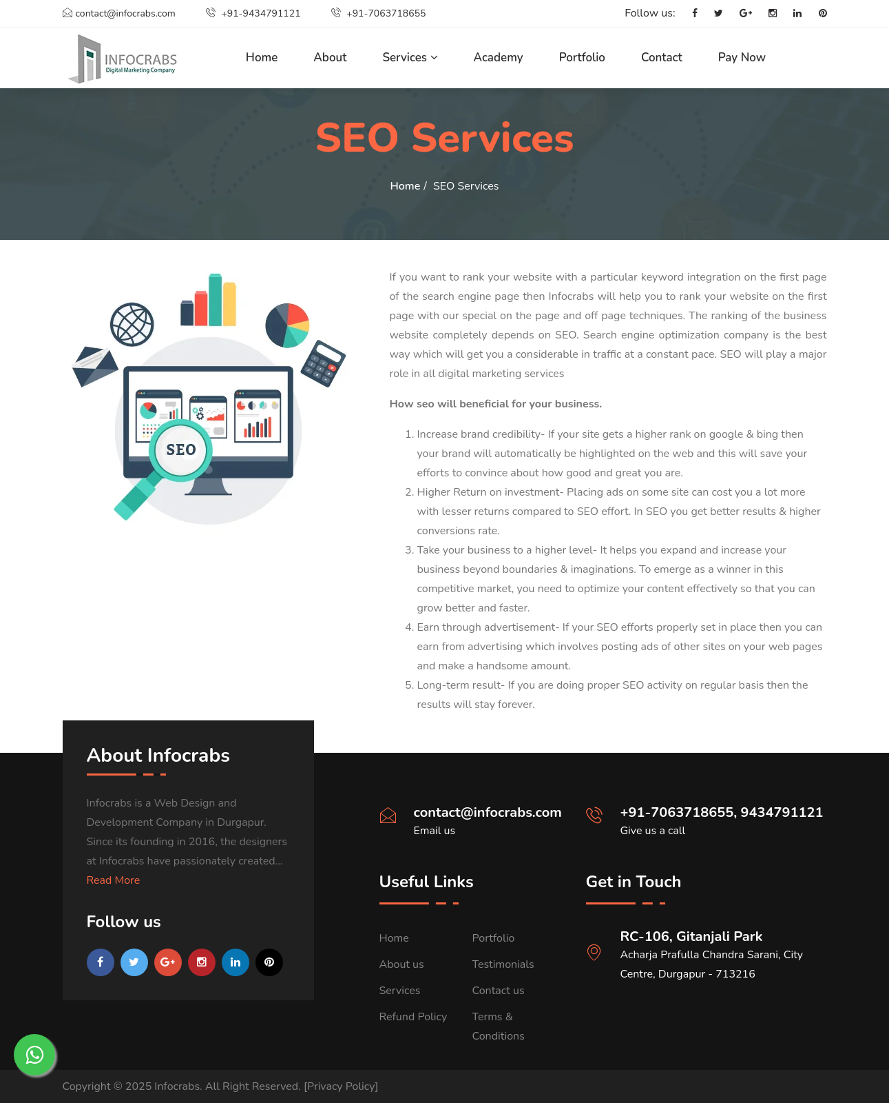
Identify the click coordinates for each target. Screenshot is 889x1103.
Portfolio (582, 57)
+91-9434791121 (253, 13)
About (329, 57)
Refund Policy (413, 1016)
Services (409, 57)
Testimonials (503, 964)
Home (262, 57)
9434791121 (782, 812)
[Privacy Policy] (341, 1086)
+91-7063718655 (378, 13)
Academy (498, 57)
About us (401, 964)
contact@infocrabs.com (119, 13)
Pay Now (742, 57)
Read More (113, 880)
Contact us (498, 990)
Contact (661, 57)
